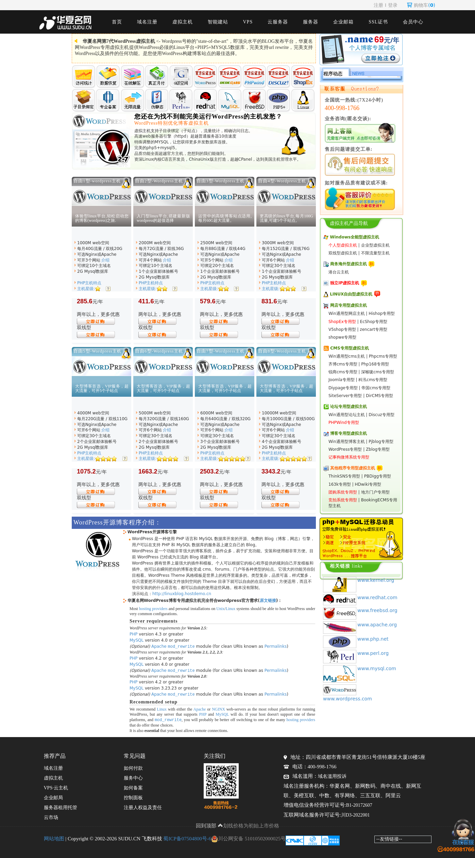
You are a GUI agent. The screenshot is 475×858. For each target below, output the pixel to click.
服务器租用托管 (60, 806)
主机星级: (86, 288)
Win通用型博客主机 (346, 441)
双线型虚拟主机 (342, 253)
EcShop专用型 (373, 321)
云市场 (51, 816)
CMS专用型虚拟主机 (349, 348)
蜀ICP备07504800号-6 (187, 837)
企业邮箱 (343, 21)
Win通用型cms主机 (346, 356)
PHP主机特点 (89, 283)
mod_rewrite (181, 646)
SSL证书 (378, 21)
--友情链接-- (389, 838)
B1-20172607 (359, 804)
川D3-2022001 (355, 814)
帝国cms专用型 (375, 388)
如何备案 (133, 786)
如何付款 (133, 767)
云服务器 (278, 21)
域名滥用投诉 (332, 775)
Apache (159, 646)
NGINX (218, 708)
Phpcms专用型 (383, 356)
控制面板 (133, 796)
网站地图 (54, 837)
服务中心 (133, 777)
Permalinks (276, 646)
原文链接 (268, 600)
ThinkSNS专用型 (344, 476)
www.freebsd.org (377, 610)
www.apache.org (377, 624)
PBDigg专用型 (377, 476)
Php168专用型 (375, 364)
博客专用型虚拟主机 (348, 433)
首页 (117, 21)
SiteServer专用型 (345, 395)
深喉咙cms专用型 (377, 372)
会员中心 (413, 21)
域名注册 (147, 21)
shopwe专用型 (342, 337)
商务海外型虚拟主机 (348, 264)
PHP (134, 634)
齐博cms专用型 (342, 364)
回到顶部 (209, 825)
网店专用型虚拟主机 (348, 305)
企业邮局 (53, 796)
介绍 (105, 260)
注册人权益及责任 (143, 806)
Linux (231, 608)
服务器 (310, 21)
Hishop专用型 (382, 313)
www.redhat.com (377, 597)
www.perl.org (373, 653)
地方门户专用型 (375, 492)
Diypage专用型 (343, 388)
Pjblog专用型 (381, 441)
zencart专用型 (373, 329)
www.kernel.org (375, 580)
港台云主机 (338, 272)
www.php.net (373, 639)
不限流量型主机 (375, 253)
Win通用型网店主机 (346, 313)
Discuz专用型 (381, 414)
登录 (392, 5)
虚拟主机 (182, 21)
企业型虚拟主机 (375, 245)
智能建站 (218, 21)
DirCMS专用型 (379, 395)
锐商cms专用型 (342, 372)
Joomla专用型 (341, 379)
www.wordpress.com (347, 698)
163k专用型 (339, 484)
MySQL (136, 640)
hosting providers (153, 608)
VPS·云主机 (56, 786)
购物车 (421, 5)
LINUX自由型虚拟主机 (351, 294)
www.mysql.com (376, 668)
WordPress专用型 (345, 449)
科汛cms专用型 (372, 379)
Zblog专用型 (378, 449)
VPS (248, 21)
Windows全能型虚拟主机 (354, 237)
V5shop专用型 (342, 329)
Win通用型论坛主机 (346, 414)
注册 (378, 5)
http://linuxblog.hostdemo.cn (181, 593)
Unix (220, 608)
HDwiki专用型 (368, 484)
